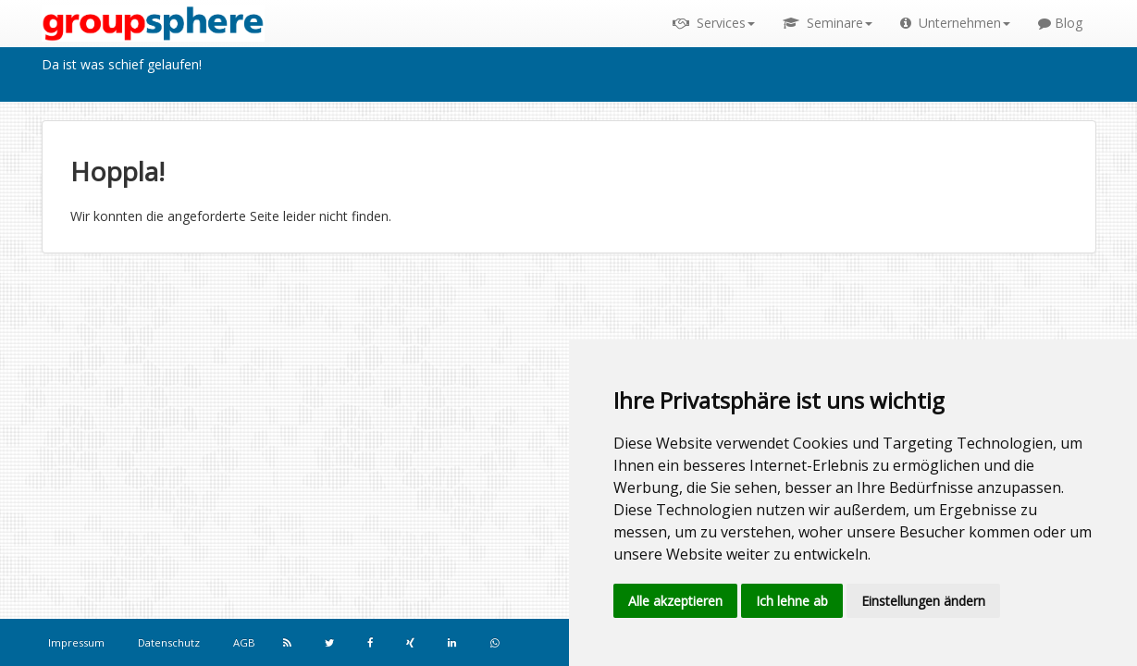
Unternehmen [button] (955, 22)
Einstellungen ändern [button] (923, 601)
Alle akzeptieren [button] (675, 601)
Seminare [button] (827, 22)
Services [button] (714, 22)
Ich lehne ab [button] (792, 601)
